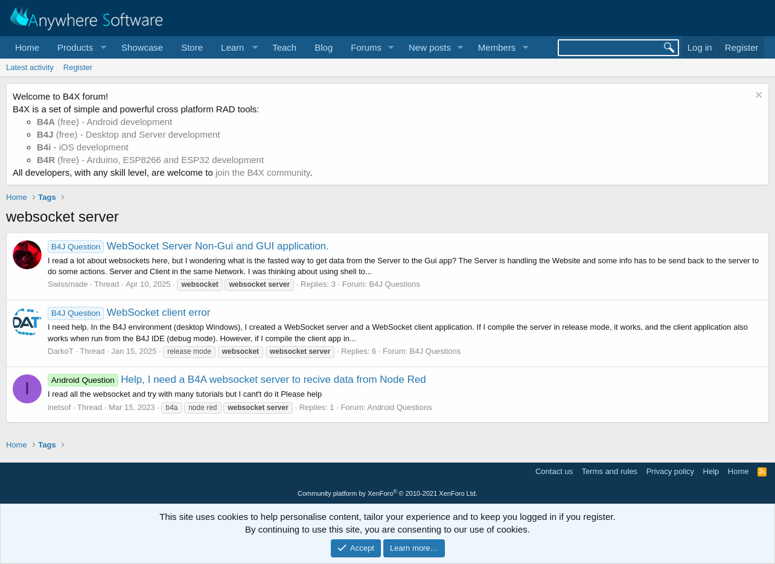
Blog (323, 47)
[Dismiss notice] (757, 96)
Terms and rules (609, 471)
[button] (80, 47)
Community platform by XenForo (387, 493)
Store (192, 47)
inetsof (59, 407)
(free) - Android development (104, 122)
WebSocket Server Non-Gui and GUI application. (188, 246)
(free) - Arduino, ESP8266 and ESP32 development (150, 160)
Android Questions (399, 407)
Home (27, 47)
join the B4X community (262, 172)
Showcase (142, 47)
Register (77, 67)
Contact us (554, 471)
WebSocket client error (129, 312)
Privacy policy (670, 471)
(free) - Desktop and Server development (128, 134)
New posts (430, 47)
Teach (284, 47)
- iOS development (83, 147)
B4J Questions (395, 284)
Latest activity (30, 67)
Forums (366, 47)
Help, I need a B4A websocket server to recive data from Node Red (237, 379)
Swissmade (68, 284)
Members (497, 47)
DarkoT (61, 351)
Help (711, 471)
